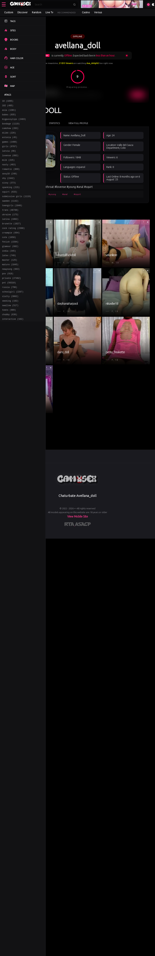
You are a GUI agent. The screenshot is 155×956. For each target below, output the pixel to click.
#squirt (77, 194)
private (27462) (11, 299)
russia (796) (9, 309)
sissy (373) (9, 192)
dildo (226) (9, 136)
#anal (64, 194)
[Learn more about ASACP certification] (83, 524)
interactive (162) (12, 344)
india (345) (9, 268)
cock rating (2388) (13, 243)
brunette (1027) (11, 238)
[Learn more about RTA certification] (70, 524)
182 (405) (7, 106)
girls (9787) (9, 152)
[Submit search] (74, 4)
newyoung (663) (11, 288)
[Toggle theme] (153, 4)
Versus (98, 12)
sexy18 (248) (9, 182)
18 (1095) (7, 101)
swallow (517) (10, 329)
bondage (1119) (11, 126)
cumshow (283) (10, 131)
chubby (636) (9, 339)
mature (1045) (10, 283)
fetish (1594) (10, 258)
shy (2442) (8, 187)
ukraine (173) (10, 228)
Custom (8, 12)
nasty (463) (9, 172)
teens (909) (9, 334)
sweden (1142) (10, 212)
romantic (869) (11, 177)
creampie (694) (11, 248)
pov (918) (7, 293)
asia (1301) (9, 111)
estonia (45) (9, 141)
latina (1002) (10, 233)
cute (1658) (9, 253)
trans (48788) (10, 223)
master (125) (9, 278)
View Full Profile (78, 123)
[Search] (53, 4)
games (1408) (9, 147)
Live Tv (49, 12)
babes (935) (9, 116)
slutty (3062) (10, 319)
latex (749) (9, 273)
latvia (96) (9, 157)
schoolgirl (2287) (12, 314)
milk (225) (8, 167)
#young (52, 194)
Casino (86, 12)
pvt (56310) (9, 304)
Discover (22, 12)
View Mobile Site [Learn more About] (77, 516)
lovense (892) (10, 162)
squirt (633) (9, 202)
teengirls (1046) (12, 217)
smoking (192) (10, 324)
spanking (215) (11, 197)
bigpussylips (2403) (14, 121)
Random (36, 12)
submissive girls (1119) (16, 207)
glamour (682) (10, 263)
